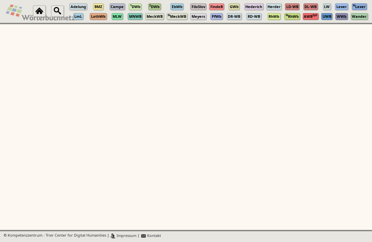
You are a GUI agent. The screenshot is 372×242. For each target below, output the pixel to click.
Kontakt (150, 235)
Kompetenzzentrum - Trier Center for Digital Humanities (57, 235)
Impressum (123, 235)
